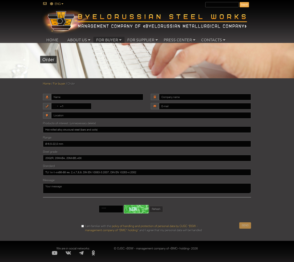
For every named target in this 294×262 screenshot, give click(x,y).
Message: (49, 180)
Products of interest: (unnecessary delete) (69, 123)
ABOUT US (79, 39)
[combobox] (57, 106)
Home (47, 83)
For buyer (59, 83)
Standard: (49, 166)
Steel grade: (50, 152)
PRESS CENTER (180, 39)
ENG (56, 4)
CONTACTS (213, 39)
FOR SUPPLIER (142, 39)
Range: (47, 137)
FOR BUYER (109, 39)
